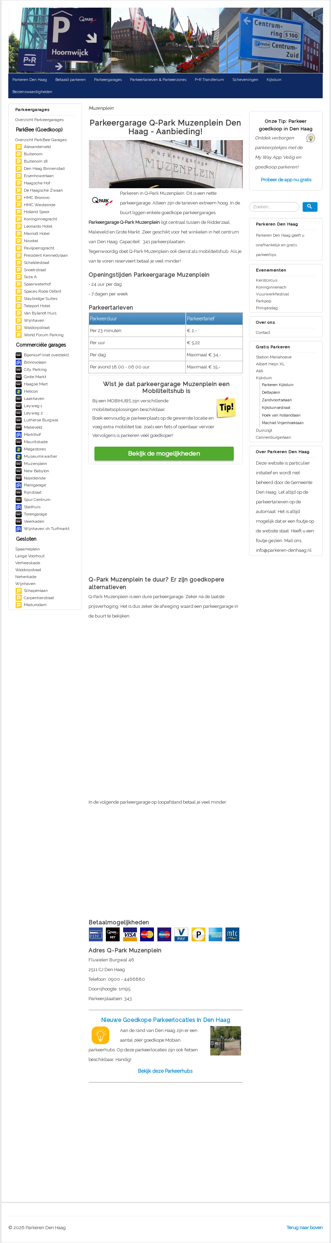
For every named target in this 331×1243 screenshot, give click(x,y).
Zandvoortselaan (277, 400)
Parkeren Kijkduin (278, 385)
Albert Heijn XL (270, 364)
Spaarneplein (27, 549)
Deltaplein (271, 392)
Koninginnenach (271, 287)
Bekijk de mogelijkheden (164, 453)
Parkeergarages (108, 79)
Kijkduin (274, 79)
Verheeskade (27, 562)
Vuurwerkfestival (272, 294)
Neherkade (25, 576)
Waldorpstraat (28, 569)
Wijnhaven (25, 583)
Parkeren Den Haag (29, 79)
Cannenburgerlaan (273, 437)
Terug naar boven (305, 1227)
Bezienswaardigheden (32, 92)
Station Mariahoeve (274, 357)
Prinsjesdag (267, 307)
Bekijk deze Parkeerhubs (165, 1071)
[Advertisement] (165, 522)
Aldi (259, 370)
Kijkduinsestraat (276, 407)
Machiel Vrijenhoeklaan (283, 423)
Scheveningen (245, 79)
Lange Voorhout (30, 556)
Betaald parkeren (70, 79)
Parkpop (263, 301)
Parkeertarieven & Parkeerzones (158, 79)
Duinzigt (264, 430)
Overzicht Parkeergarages (39, 119)
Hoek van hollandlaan (281, 415)
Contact (263, 332)
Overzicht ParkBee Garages (41, 139)
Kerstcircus (266, 280)
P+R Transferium (209, 79)
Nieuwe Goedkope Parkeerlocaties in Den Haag (165, 1020)
